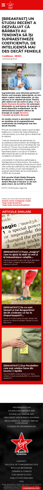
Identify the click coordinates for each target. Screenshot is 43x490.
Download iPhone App (21, 414)
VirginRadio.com (21, 407)
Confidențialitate (31, 488)
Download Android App (21, 411)
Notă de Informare (21, 468)
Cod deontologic (21, 475)
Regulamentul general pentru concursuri (21, 422)
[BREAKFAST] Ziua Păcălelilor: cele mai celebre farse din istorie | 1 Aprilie (21, 368)
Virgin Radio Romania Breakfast (21, 103)
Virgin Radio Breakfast (12, 203)
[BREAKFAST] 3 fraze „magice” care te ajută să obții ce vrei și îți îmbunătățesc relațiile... (21, 255)
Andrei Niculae (21, 115)
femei (11, 201)
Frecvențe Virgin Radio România (21, 417)
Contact (21, 461)
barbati (5, 201)
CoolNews (7, 56)
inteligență (20, 201)
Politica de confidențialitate (21, 465)
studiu (28, 201)
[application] (35, 5)
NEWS (18, 56)
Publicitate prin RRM (21, 478)
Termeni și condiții (21, 471)
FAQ (21, 481)
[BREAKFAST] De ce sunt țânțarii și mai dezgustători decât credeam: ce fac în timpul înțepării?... (18, 311)
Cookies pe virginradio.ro (21, 426)
